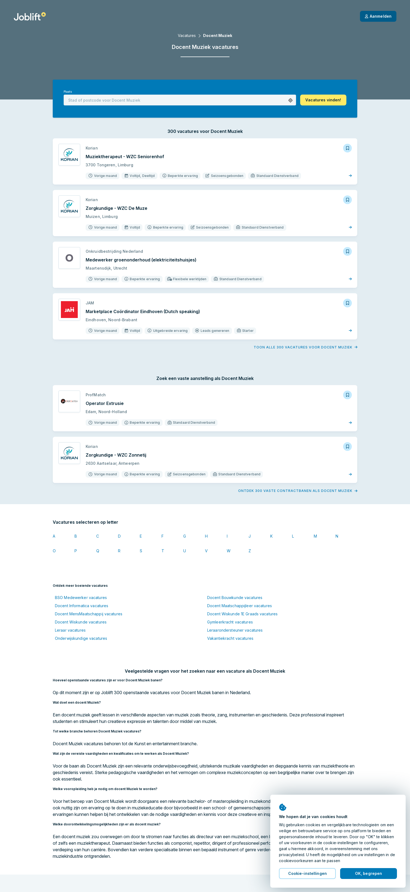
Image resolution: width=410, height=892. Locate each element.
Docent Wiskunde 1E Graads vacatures (242, 614)
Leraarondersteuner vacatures (235, 630)
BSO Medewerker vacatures (81, 597)
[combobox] (180, 100)
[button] (290, 100)
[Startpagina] (30, 16)
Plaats (68, 91)
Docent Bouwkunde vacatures (234, 597)
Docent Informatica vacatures (81, 605)
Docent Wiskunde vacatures (81, 622)
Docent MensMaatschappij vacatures (88, 614)
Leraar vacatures (70, 630)
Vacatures (187, 35)
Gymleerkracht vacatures (230, 622)
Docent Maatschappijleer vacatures (239, 605)
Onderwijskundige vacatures (81, 638)
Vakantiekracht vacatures (230, 638)
